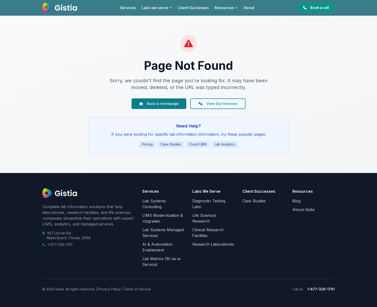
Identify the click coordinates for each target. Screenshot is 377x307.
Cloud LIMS (198, 144)
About (248, 7)
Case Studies (170, 144)
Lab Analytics (224, 144)
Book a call (316, 8)
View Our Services (217, 104)
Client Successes (193, 7)
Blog (296, 200)
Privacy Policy (108, 289)
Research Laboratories (213, 244)
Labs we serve (157, 7)
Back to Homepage (159, 104)
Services (128, 7)
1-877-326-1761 (60, 245)
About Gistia (303, 209)
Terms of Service (137, 289)
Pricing (147, 144)
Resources (226, 7)
